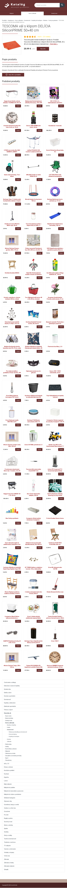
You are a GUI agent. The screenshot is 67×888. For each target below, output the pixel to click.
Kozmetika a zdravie (11, 749)
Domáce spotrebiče (9, 696)
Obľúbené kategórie (9, 798)
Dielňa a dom (7, 693)
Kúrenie (9, 739)
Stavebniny (8, 760)
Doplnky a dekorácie (9, 703)
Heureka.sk (11, 20)
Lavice (6, 781)
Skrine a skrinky (8, 825)
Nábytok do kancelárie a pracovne (13, 791)
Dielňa (8, 727)
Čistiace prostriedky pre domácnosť (18, 732)
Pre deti (6, 815)
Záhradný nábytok (9, 866)
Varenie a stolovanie (10, 849)
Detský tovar (54, 13)
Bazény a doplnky (11, 725)
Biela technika (9, 718)
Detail (18, 106)
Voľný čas (7, 856)
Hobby (7, 746)
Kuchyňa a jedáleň (9, 770)
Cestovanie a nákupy (10, 682)
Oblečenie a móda (10, 753)
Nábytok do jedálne (9, 788)
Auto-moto (8, 716)
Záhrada (9, 741)
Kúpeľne (6, 777)
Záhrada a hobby (9, 863)
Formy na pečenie (53, 20)
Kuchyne (6, 774)
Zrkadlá (6, 869)
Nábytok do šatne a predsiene (12, 794)
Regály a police (8, 818)
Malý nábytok (8, 784)
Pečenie (45, 20)
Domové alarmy (13, 734)
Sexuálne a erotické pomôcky (13, 756)
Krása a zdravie (8, 767)
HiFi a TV (6, 764)
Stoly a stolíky (8, 835)
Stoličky (6, 832)
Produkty (4, 20)
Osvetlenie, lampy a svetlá (11, 805)
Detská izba (7, 689)
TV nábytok (7, 846)
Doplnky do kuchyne (36, 20)
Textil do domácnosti (10, 839)
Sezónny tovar (8, 822)
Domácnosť (27, 20)
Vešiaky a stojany (9, 852)
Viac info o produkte (14, 75)
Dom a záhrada (32, 13)
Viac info (43, 49)
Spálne (6, 828)
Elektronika (8, 744)
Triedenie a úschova (9, 842)
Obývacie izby (8, 801)
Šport (6, 758)
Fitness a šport (8, 710)
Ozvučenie (7, 811)
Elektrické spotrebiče (10, 706)
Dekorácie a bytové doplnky (12, 686)
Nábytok (12, 13)
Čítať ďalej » (54, 44)
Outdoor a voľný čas (10, 808)
